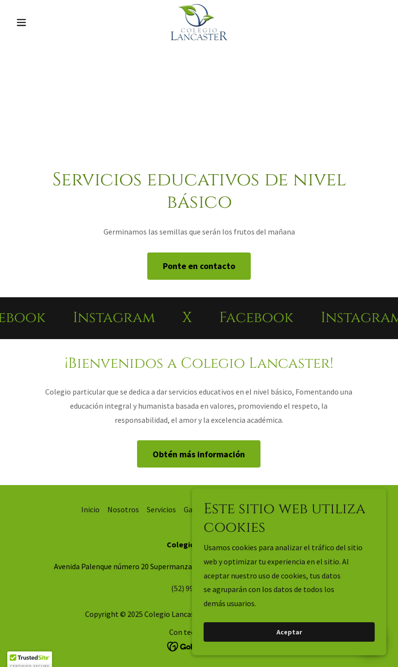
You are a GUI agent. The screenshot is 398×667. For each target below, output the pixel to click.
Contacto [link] (231, 509)
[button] (40, 22)
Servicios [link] (161, 509)
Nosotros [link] (123, 509)
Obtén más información (199, 454)
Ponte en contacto (199, 265)
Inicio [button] (90, 509)
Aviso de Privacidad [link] (286, 509)
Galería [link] (196, 509)
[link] (199, 22)
